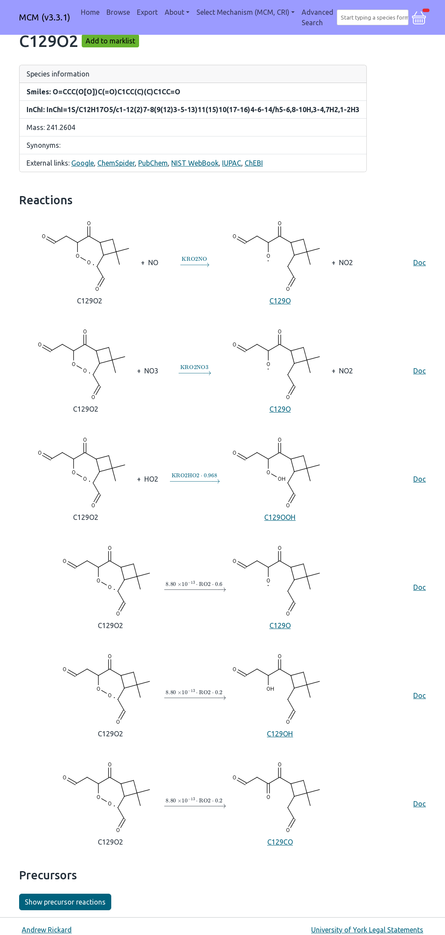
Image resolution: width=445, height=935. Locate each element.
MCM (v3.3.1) (44, 17)
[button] (419, 16)
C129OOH (280, 478)
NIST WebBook (195, 163)
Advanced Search (317, 17)
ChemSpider (116, 163)
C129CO (280, 803)
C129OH (280, 695)
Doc (419, 262)
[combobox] (374, 17)
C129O (280, 262)
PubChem (153, 163)
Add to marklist (110, 41)
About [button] (174, 12)
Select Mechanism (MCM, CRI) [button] (242, 12)
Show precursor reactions (65, 902)
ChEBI (254, 163)
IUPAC (231, 163)
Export (147, 12)
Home (90, 12)
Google (82, 163)
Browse (118, 12)
